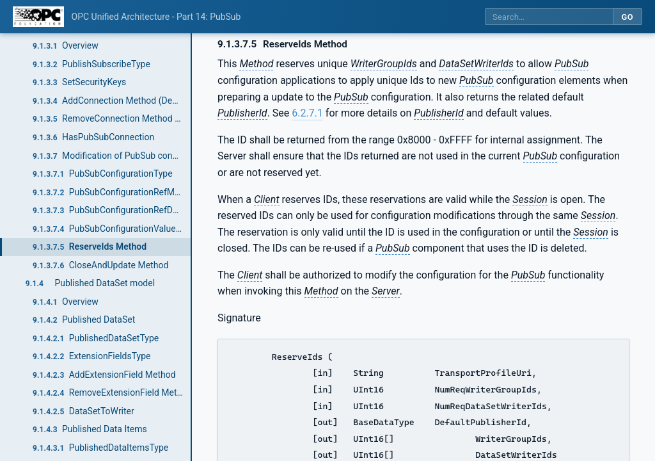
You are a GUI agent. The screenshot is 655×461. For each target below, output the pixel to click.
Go (627, 17)
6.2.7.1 (307, 113)
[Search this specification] (549, 17)
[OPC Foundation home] (38, 16)
